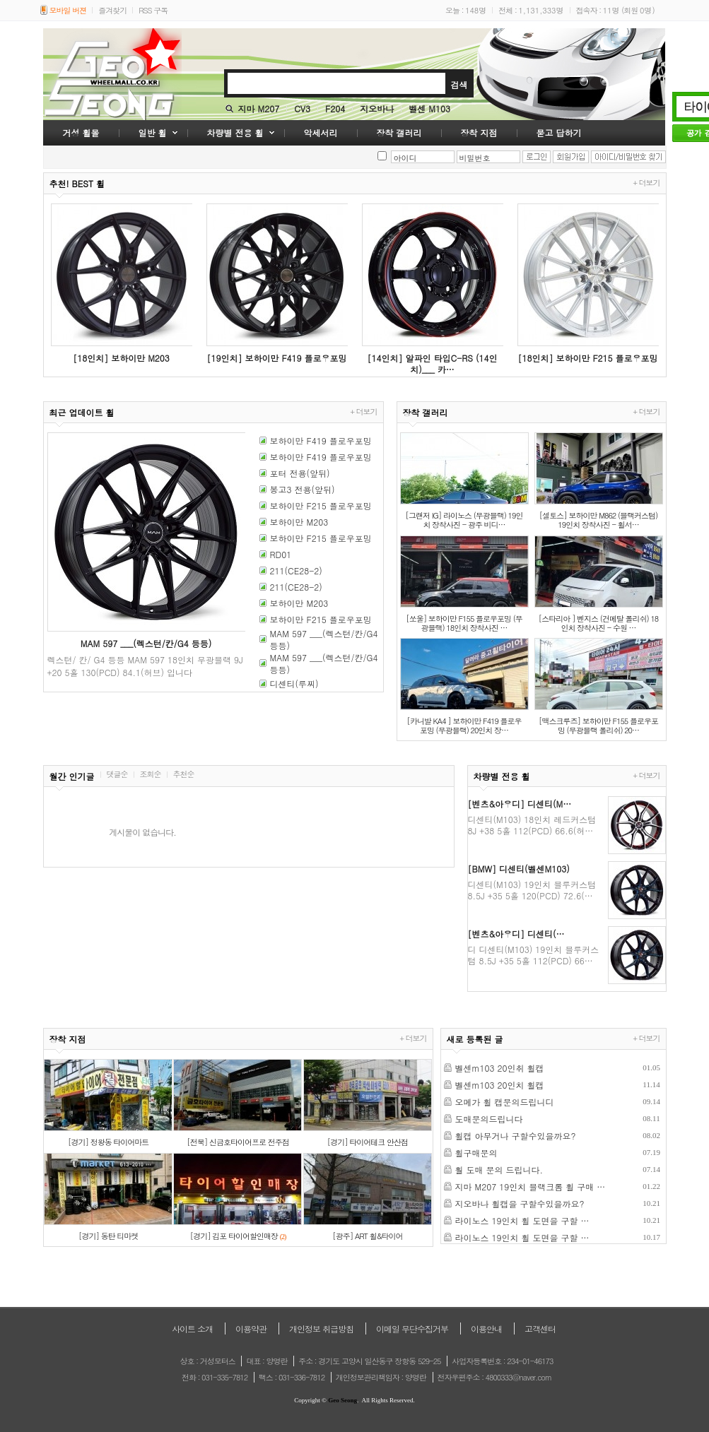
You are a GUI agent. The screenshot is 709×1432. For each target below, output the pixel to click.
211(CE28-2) (296, 570)
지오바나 (377, 108)
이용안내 (486, 1328)
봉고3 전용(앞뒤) (302, 489)
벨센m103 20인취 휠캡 (499, 1068)
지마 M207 (259, 108)
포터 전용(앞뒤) (300, 473)
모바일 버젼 (68, 10)
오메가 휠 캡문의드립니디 (504, 1102)
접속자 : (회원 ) (615, 10)
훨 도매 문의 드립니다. (499, 1170)
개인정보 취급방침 (321, 1328)
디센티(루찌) (294, 683)
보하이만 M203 (299, 522)
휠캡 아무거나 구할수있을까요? (515, 1136)
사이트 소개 (192, 1328)
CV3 (302, 108)
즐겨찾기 (112, 10)
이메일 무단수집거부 (412, 1328)
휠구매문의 (476, 1153)
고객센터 (540, 1328)
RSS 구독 (153, 10)
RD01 (281, 554)
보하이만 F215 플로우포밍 (321, 505)
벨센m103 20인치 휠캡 (499, 1085)
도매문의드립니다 (489, 1119)
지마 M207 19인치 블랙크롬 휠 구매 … (530, 1186)
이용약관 (250, 1328)
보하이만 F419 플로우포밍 (321, 440)
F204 (335, 108)
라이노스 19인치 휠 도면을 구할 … (522, 1220)
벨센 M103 (429, 108)
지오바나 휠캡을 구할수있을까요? (520, 1203)
